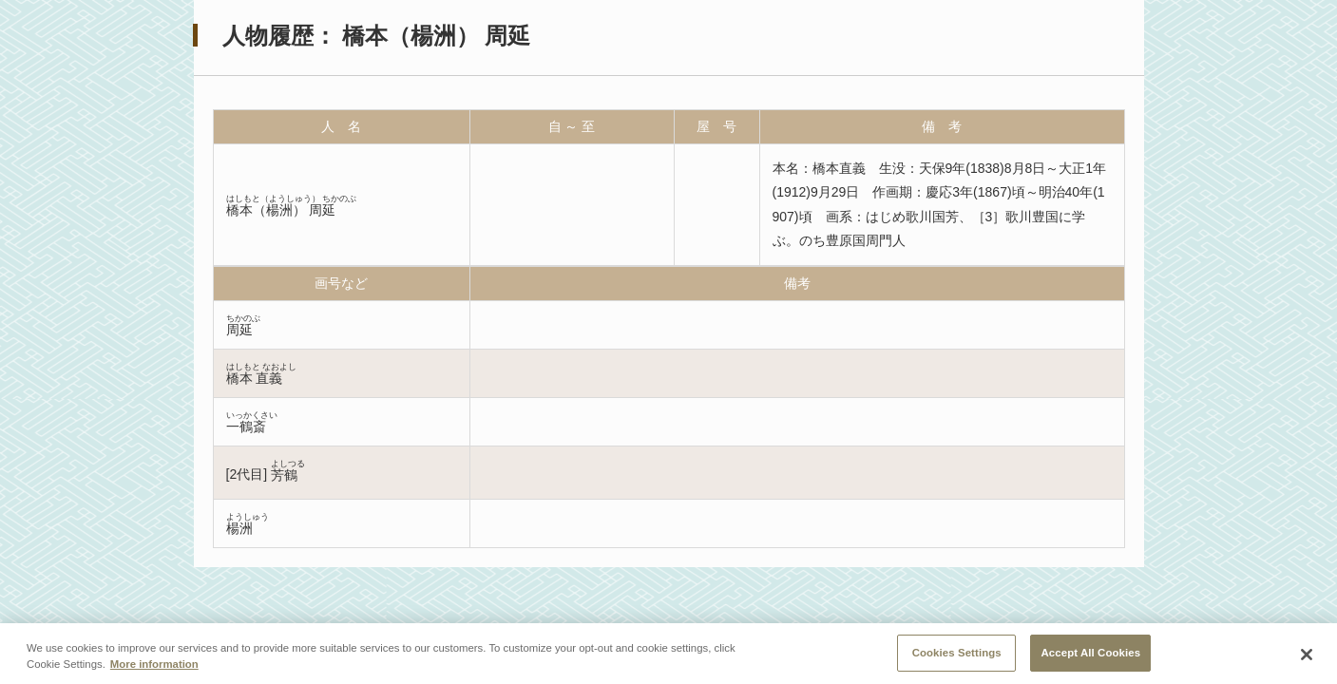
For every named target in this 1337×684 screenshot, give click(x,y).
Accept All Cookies (1090, 656)
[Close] (1306, 658)
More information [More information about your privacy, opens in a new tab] (154, 668)
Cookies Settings (957, 656)
